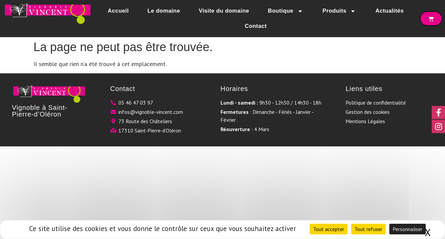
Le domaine (164, 11)
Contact (256, 26)
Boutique (286, 11)
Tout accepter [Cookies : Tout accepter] (328, 229)
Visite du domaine (224, 11)
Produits (339, 11)
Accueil (118, 11)
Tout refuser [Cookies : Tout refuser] (368, 229)
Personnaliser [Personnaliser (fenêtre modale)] (407, 229)
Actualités (389, 11)
